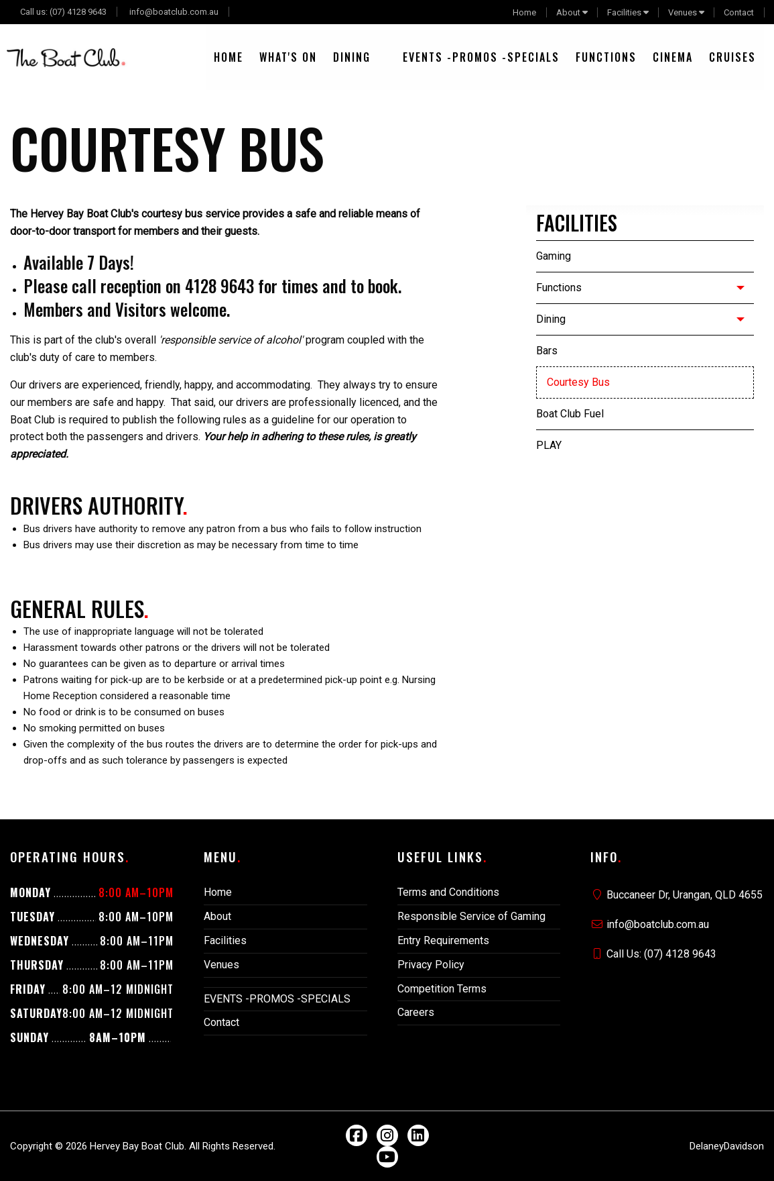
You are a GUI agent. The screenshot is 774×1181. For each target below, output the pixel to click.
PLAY (549, 445)
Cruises (732, 57)
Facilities (624, 12)
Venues (682, 12)
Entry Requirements (443, 940)
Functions (606, 57)
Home (524, 12)
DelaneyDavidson (727, 1146)
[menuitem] (228, 57)
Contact (739, 12)
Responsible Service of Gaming (471, 916)
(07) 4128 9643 (78, 12)
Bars (547, 350)
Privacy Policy (430, 964)
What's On (288, 57)
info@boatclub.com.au (173, 12)
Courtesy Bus (578, 382)
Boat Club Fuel (570, 413)
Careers (415, 1012)
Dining (352, 57)
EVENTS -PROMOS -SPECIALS (481, 57)
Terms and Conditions (448, 892)
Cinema (673, 57)
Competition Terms (442, 988)
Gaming (553, 256)
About (568, 12)
